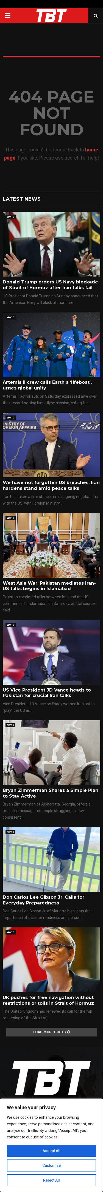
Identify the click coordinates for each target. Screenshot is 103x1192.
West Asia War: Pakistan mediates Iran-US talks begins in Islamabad (49, 586)
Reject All (51, 1180)
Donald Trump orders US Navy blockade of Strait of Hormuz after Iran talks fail (50, 284)
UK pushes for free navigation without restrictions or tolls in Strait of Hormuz (48, 1000)
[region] (51, 1145)
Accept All (51, 1151)
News (10, 725)
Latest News (22, 199)
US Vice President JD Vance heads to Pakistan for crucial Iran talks (47, 692)
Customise (51, 1165)
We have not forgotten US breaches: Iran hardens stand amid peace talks (51, 485)
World (10, 216)
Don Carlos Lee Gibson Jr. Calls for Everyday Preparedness (43, 900)
